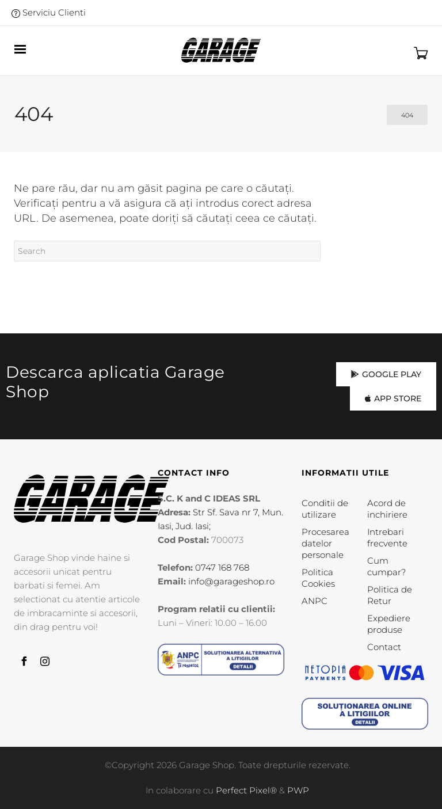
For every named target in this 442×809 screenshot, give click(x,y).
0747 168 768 (222, 567)
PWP (298, 790)
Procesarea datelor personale (325, 543)
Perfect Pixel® (246, 790)
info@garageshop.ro (231, 581)
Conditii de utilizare (325, 508)
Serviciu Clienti (49, 12)
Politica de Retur (389, 595)
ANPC (314, 600)
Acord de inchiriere (387, 508)
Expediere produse (388, 624)
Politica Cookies (318, 578)
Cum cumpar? (386, 566)
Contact (384, 646)
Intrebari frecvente (387, 537)
